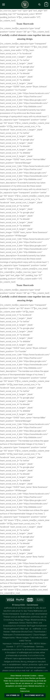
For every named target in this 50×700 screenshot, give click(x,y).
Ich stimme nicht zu (34, 695)
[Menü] (3, 4)
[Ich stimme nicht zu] (46, 687)
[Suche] (39, 4)
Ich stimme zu (12, 695)
